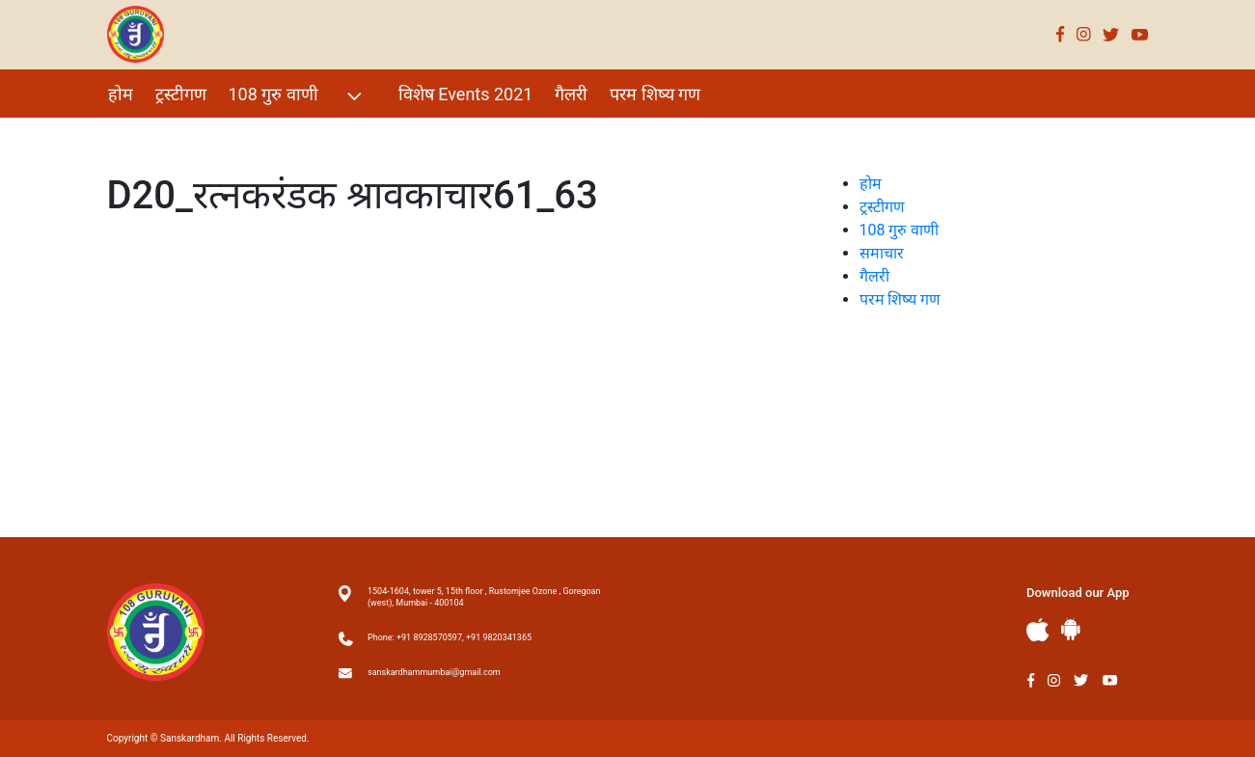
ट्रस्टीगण (180, 94)
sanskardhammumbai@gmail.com (434, 672)
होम (120, 94)
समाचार (881, 253)
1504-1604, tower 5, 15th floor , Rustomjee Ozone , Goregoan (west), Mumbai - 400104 (484, 597)
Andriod (1070, 629)
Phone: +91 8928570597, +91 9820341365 (450, 637)
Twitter (1111, 34)
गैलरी (571, 94)
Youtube (1140, 34)
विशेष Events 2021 (465, 94)
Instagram (1084, 34)
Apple (1038, 630)
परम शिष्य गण (655, 94)
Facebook (1060, 34)
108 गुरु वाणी (298, 96)
